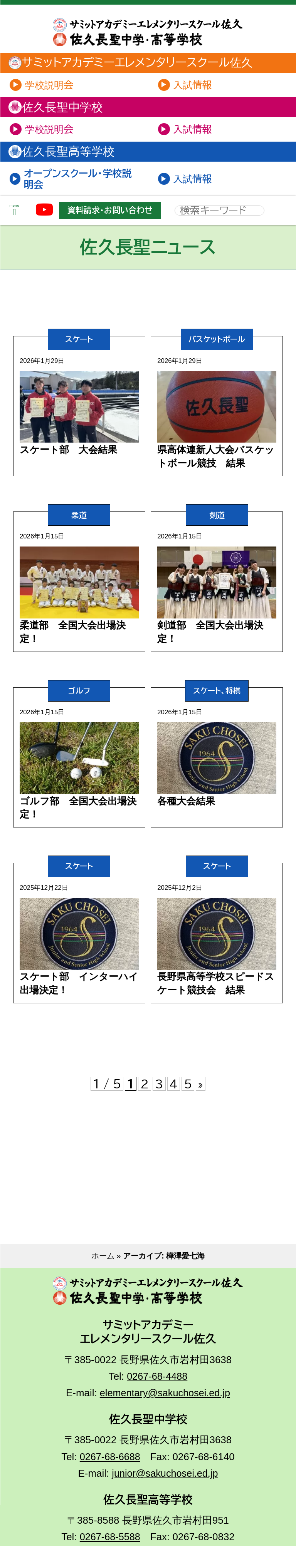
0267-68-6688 (110, 1501)
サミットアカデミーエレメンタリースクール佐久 (137, 63)
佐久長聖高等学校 (66, 154)
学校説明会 (51, 85)
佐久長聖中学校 (60, 108)
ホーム (102, 1301)
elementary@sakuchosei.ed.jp (165, 1437)
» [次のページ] (201, 1128)
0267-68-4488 (157, 1421)
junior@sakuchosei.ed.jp (165, 1518)
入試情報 (194, 85)
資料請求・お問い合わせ (113, 214)
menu (15, 214)
